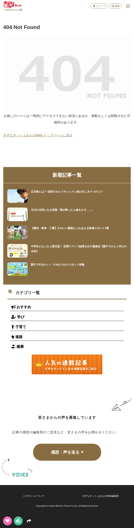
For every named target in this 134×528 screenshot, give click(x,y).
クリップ (99, 6)
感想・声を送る (67, 452)
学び (17, 317)
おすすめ (21, 307)
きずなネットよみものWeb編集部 (100, 496)
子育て (18, 327)
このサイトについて (33, 496)
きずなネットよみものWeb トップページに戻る (37, 135)
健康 (17, 347)
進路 (17, 337)
